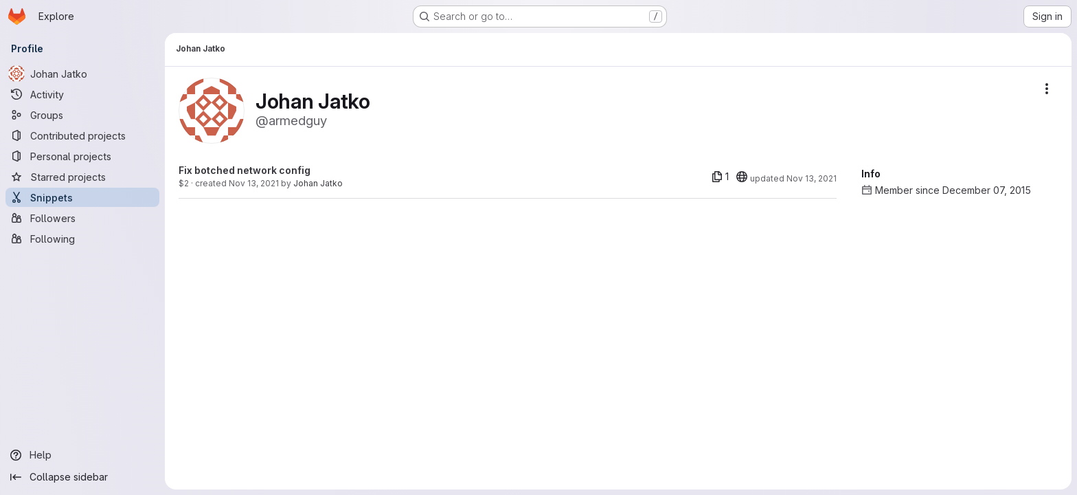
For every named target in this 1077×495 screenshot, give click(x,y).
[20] (742, 176)
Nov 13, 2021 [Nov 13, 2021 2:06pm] (254, 183)
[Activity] (82, 94)
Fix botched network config (244, 170)
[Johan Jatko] (82, 73)
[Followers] (82, 218)
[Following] (82, 238)
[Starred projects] (82, 176)
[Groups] (82, 114)
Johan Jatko (318, 183)
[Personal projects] (82, 156)
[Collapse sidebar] (82, 477)
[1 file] (720, 176)
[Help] (82, 455)
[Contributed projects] (82, 135)
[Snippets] (82, 197)
